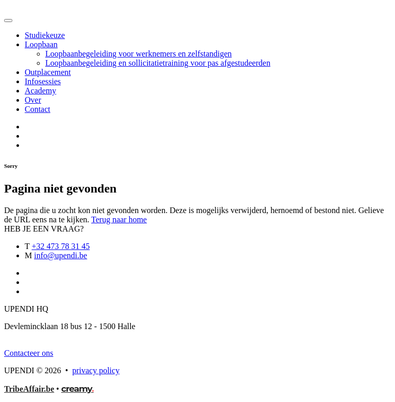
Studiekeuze (45, 35)
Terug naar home (119, 219)
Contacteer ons (28, 353)
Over (33, 99)
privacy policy (95, 370)
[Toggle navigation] (8, 20)
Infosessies (43, 81)
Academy (40, 90)
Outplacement (48, 72)
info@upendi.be (60, 255)
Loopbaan (41, 44)
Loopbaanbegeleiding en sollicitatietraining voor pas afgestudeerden (158, 63)
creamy (77, 389)
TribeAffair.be (29, 389)
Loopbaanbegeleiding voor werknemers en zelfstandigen (138, 53)
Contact (37, 109)
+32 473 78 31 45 (60, 246)
